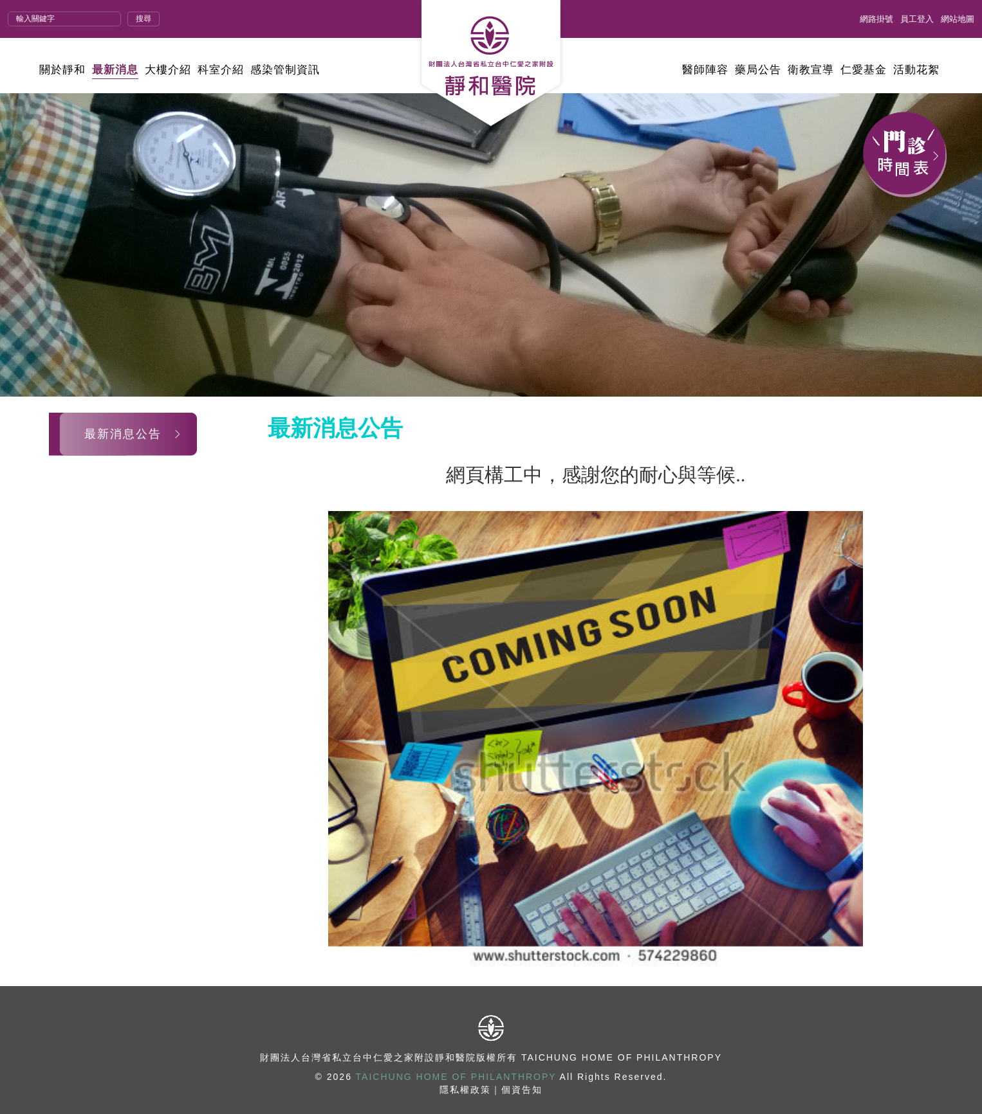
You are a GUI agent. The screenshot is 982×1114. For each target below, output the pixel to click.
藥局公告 (758, 70)
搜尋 (143, 18)
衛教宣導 (811, 70)
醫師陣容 (705, 70)
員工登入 (917, 19)
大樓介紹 (168, 70)
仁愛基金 (863, 70)
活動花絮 (916, 70)
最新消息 (115, 70)
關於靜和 (62, 70)
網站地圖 (957, 19)
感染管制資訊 (285, 70)
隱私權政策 (465, 1089)
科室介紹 (221, 70)
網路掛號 (876, 19)
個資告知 (521, 1089)
